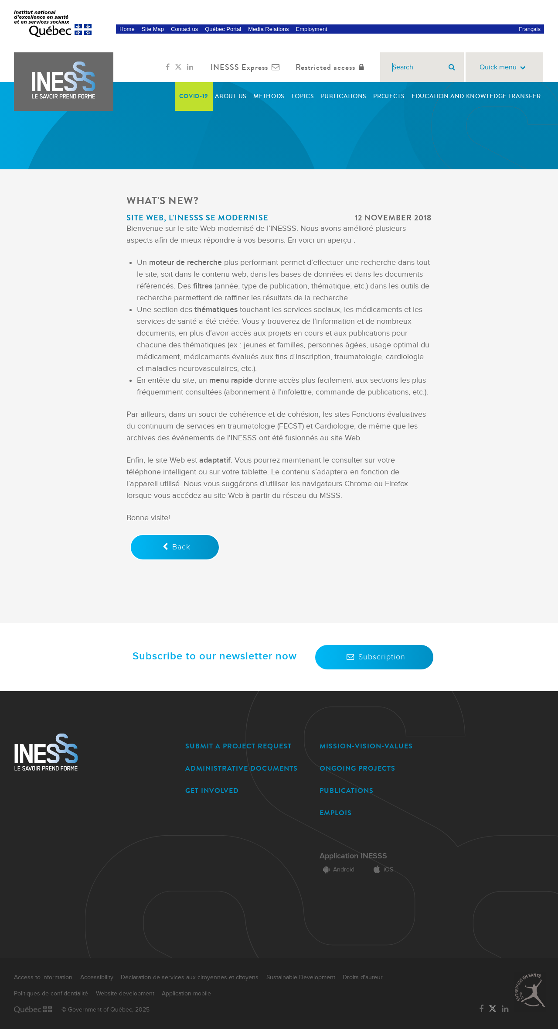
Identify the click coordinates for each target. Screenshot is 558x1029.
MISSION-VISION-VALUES (366, 746)
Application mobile (186, 993)
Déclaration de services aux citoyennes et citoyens (190, 977)
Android (337, 869)
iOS (381, 869)
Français (530, 29)
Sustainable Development (300, 977)
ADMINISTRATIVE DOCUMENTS (241, 768)
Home (127, 29)
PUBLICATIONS (347, 790)
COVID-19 (194, 96)
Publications (344, 96)
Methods (269, 96)
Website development (125, 993)
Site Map (153, 29)
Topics (302, 96)
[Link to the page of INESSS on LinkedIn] (190, 67)
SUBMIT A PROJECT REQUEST (238, 746)
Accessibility (96, 977)
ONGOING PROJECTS (357, 768)
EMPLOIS (336, 813)
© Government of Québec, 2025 (105, 1009)
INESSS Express (247, 67)
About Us (231, 96)
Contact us (184, 29)
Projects (389, 96)
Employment (311, 29)
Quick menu (504, 67)
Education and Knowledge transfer (476, 96)
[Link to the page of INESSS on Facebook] (167, 67)
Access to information (43, 977)
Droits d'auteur (363, 977)
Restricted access (332, 67)
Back (175, 547)
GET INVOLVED (212, 790)
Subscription (374, 657)
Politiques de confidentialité (51, 993)
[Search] (452, 67)
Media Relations (268, 29)
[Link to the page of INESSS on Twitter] (178, 67)
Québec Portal (223, 29)
